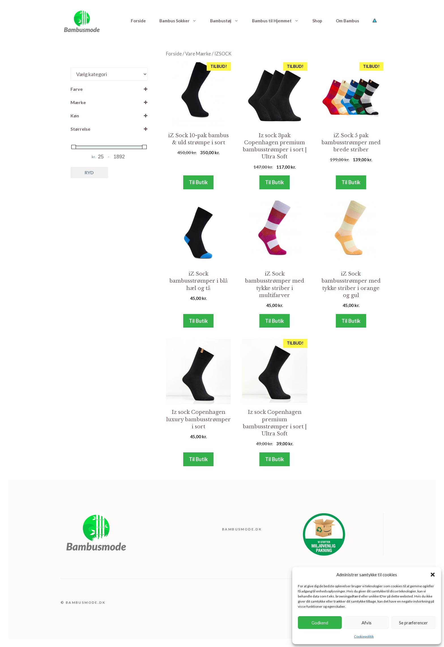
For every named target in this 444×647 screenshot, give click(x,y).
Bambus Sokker (181, 21)
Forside (138, 20)
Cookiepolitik (364, 636)
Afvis (367, 622)
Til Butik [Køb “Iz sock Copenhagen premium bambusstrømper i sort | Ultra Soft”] (274, 459)
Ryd (89, 172)
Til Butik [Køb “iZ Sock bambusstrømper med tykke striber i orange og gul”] (350, 321)
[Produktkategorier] (109, 74)
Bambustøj (227, 21)
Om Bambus (347, 20)
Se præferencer (413, 622)
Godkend (319, 622)
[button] (433, 574)
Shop (317, 20)
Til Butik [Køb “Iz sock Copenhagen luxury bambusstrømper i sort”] (198, 459)
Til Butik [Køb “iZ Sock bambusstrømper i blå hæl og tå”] (198, 321)
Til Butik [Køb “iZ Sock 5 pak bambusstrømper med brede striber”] (350, 182)
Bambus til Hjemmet (279, 21)
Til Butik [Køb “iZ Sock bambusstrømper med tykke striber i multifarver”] (274, 321)
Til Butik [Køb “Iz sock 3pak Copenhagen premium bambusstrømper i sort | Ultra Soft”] (274, 182)
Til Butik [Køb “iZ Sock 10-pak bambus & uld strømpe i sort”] (198, 182)
